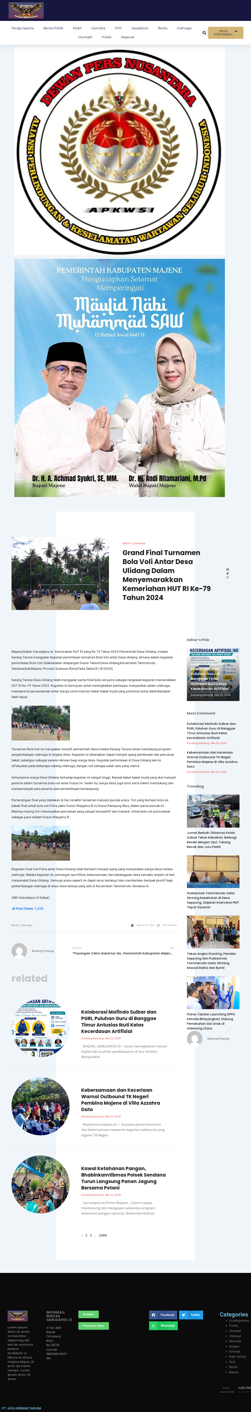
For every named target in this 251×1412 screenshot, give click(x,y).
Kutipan (234, 1346)
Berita (162, 28)
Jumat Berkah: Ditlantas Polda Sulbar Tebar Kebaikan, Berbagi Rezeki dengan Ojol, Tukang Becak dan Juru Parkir (212, 840)
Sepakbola (140, 28)
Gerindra (98, 28)
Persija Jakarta (22, 28)
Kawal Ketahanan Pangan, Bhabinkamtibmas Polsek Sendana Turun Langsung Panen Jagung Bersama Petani (123, 1178)
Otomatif (85, 37)
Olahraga (184, 28)
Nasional (127, 37)
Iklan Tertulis (238, 1356)
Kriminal (234, 1351)
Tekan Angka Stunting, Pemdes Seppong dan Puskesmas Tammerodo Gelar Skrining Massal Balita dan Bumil (211, 960)
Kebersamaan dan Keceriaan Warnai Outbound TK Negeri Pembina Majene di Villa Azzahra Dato (120, 1100)
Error (232, 1362)
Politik (106, 37)
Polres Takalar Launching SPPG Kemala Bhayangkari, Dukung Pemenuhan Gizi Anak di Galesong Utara (211, 1021)
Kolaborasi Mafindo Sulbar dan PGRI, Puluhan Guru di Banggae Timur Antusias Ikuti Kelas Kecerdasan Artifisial (118, 1022)
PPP (118, 28)
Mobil (77, 28)
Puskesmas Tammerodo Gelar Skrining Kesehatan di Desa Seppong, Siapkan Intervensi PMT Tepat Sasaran (213, 900)
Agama (234, 1372)
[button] (204, 32)
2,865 (103, 1235)
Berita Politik (53, 28)
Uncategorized (239, 1321)
